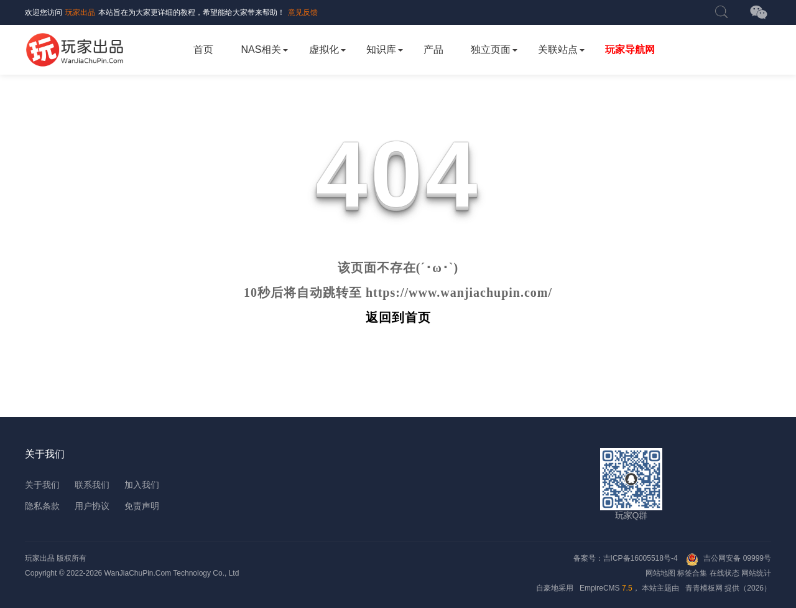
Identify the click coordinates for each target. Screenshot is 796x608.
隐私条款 (42, 506)
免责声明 (141, 506)
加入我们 (141, 485)
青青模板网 (704, 588)
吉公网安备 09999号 (737, 558)
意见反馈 (303, 12)
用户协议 (92, 506)
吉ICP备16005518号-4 (641, 558)
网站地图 (660, 573)
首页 (203, 49)
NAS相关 (261, 49)
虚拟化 (324, 49)
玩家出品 (80, 12)
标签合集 (692, 573)
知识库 (381, 49)
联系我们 (92, 485)
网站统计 (756, 573)
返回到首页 (398, 317)
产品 (433, 49)
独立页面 (491, 49)
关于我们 (42, 485)
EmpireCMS (600, 588)
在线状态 (724, 573)
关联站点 (558, 49)
